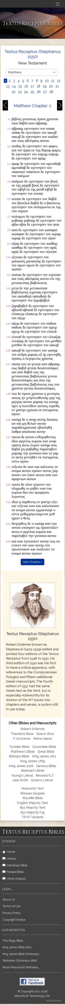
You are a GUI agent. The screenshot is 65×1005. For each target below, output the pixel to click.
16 (26, 86)
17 (32, 86)
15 (20, 86)
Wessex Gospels (32, 793)
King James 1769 (32, 761)
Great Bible (46, 751)
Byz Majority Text (32, 807)
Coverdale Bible (44, 747)
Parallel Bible (13, 872)
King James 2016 (21, 766)
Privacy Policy (11, 913)
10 (47, 81)
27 (45, 92)
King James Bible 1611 (17, 947)
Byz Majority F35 (32, 812)
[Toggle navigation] (58, 4)
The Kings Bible (12, 940)
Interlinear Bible (15, 865)
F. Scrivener (22, 738)
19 (44, 86)
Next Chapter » (32, 562)
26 (38, 92)
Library (9, 858)
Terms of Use (11, 906)
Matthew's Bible (23, 751)
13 (7, 86)
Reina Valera (42, 738)
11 (52, 81)
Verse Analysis (14, 878)
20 (51, 86)
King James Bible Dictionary (20, 954)
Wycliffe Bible (32, 798)
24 (26, 92)
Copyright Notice (13, 919)
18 (38, 86)
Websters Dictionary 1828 (19, 960)
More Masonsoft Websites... (21, 967)
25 (32, 92)
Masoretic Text (33, 788)
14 (14, 86)
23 (19, 92)
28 (51, 92)
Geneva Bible (46, 766)
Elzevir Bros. (45, 734)
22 (13, 92)
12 (58, 81)
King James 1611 (44, 756)
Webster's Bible (32, 770)
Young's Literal (22, 775)
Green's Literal (42, 780)
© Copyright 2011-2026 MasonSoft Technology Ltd (32, 994)
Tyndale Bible (19, 747)
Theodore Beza (22, 734)
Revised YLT (45, 775)
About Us (8, 899)
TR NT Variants (32, 817)
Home (8, 851)
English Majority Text (32, 803)
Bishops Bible (19, 756)
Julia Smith (20, 780)
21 (57, 86)
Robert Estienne (32, 729)
